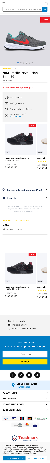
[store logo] (25, 3)
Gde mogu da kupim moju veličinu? (24, 190)
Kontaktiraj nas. (16, 116)
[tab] (25, 190)
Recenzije (11, 198)
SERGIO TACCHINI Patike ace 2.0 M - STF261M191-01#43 (17, 159)
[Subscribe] (25, 361)
